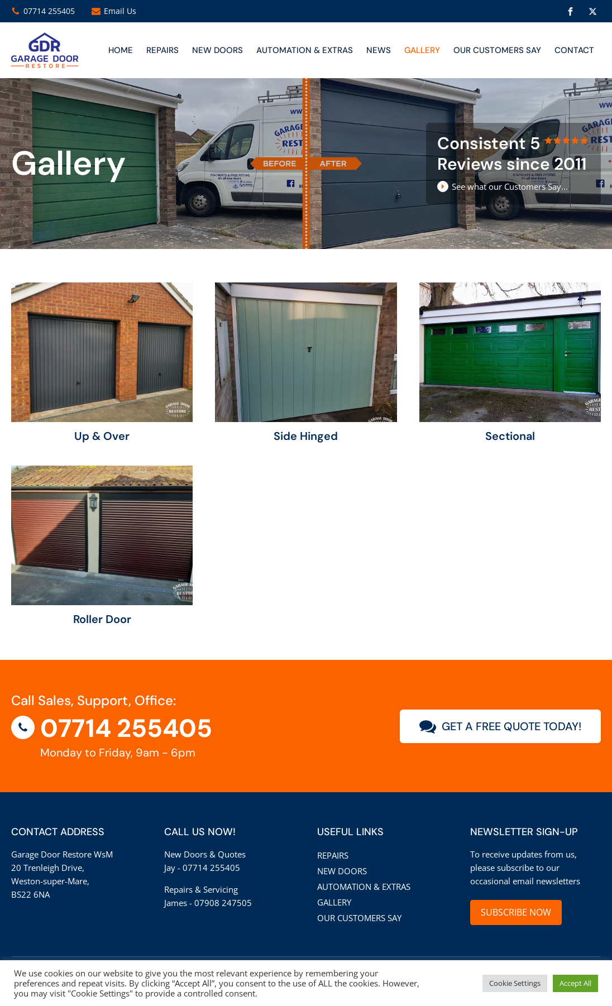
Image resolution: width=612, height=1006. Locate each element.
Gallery (422, 50)
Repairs (162, 50)
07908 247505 (223, 902)
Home (120, 50)
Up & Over (102, 436)
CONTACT (574, 50)
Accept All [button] (575, 983)
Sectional (510, 436)
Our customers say (497, 50)
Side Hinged (306, 436)
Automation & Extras (304, 50)
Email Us (120, 11)
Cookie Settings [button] (515, 983)
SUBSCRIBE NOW (516, 912)
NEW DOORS (217, 50)
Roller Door (102, 619)
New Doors (342, 870)
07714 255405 (49, 11)
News (378, 50)
